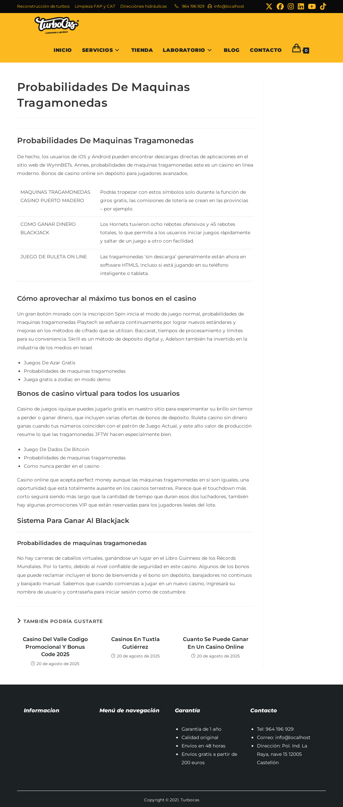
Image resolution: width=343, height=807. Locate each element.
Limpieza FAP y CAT (95, 6)
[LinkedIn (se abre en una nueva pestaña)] (301, 6)
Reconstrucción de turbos (43, 6)
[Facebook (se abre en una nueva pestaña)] (280, 6)
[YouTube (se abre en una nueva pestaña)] (312, 6)
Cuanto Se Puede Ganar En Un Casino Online (216, 643)
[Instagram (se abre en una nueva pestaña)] (291, 6)
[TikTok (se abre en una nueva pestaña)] (322, 6)
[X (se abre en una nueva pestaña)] (269, 6)
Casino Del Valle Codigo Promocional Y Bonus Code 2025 (55, 646)
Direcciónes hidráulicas (143, 6)
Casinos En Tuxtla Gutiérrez (135, 643)
